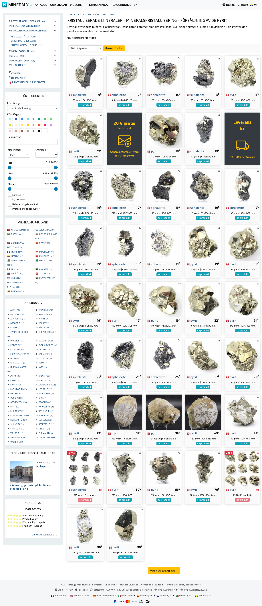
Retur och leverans (128, 584)
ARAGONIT (17, 323)
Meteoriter (18, 65)
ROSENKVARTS (19, 415)
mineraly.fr (59, 595)
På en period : (15, 136)
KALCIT (44, 375)
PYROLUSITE (46, 406)
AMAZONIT (46, 310)
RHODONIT (17, 411)
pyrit (231, 94)
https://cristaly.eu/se (195, 589)
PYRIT (14, 406)
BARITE (15, 327)
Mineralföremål (22, 51)
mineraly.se (203, 595)
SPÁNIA (44, 242)
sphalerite (78, 94)
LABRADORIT (47, 384)
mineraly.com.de (103, 595)
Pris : (10, 162)
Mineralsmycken (22, 60)
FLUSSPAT (16, 349)
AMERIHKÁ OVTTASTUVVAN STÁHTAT (15, 282)
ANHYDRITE (17, 318)
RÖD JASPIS (46, 415)
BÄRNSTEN (46, 327)
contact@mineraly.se (141, 589)
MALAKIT (16, 393)
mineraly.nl (164, 595)
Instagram (97, 589)
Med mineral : (15, 149)
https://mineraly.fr (168, 589)
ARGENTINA (46, 229)
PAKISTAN (45, 269)
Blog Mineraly (64, 589)
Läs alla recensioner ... (44, 534)
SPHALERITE (18, 428)
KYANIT (15, 384)
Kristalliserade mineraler (28, 30)
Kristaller (88, 14)
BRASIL (17, 234)
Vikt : (10, 173)
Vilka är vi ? (110, 584)
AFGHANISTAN (20, 229)
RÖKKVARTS (18, 419)
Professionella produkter (27, 82)
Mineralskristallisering (26, 45)
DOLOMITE (46, 340)
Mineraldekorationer (25, 25)
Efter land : (41, 149)
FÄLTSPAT (44, 349)
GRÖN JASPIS (18, 362)
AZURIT (44, 323)
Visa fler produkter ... (164, 570)
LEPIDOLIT (45, 389)
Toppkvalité (17, 77)
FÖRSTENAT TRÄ (19, 354)
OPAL (43, 397)
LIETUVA (17, 256)
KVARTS (45, 380)
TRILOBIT (16, 433)
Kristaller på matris (24, 36)
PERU (15, 269)
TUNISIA (44, 273)
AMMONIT (45, 314)
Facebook (81, 589)
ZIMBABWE (18, 291)
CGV (63, 584)
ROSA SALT (46, 411)
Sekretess (97, 584)
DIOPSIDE (16, 340)
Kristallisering (106, 14)
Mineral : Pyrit (114, 48)
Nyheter (15, 73)
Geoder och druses (23, 40)
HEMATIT (45, 362)
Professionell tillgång (152, 584)
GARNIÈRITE (46, 354)
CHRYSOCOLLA (47, 332)
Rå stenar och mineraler (27, 21)
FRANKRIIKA (18, 251)
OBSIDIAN (16, 397)
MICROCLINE (47, 393)
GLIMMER (16, 358)
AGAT (15, 310)
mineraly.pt (184, 595)
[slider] (9, 167)
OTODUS (45, 402)
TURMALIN (46, 433)
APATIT (44, 318)
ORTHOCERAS (18, 402)
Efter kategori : (15, 103)
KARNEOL (16, 380)
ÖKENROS (16, 441)
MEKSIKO (45, 260)
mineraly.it (125, 595)
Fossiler (17, 55)
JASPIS (15, 375)
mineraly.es (145, 595)
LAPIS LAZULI (18, 389)
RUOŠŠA (17, 273)
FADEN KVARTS (48, 345)
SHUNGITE (17, 424)
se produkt (85, 104)
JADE (43, 367)
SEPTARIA (45, 419)
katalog (74, 14)
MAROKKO (46, 256)
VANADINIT (17, 437)
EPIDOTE (16, 345)
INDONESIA (46, 251)
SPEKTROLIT (46, 424)
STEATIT (44, 428)
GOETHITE (45, 358)
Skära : (11, 184)
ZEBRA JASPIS (47, 437)
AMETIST (16, 314)
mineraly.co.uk (80, 595)
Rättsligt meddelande (79, 584)
